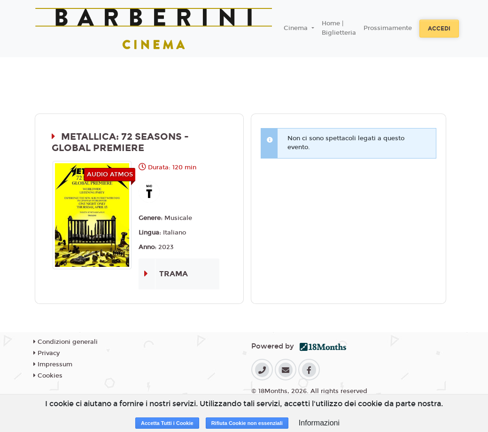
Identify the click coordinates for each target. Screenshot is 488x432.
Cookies (47, 375)
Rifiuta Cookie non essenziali (247, 423)
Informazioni (319, 423)
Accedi (439, 28)
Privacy (46, 353)
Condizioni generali (65, 342)
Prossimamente (388, 28)
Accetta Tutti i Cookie (167, 423)
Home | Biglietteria (339, 28)
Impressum (52, 364)
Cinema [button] (297, 28)
